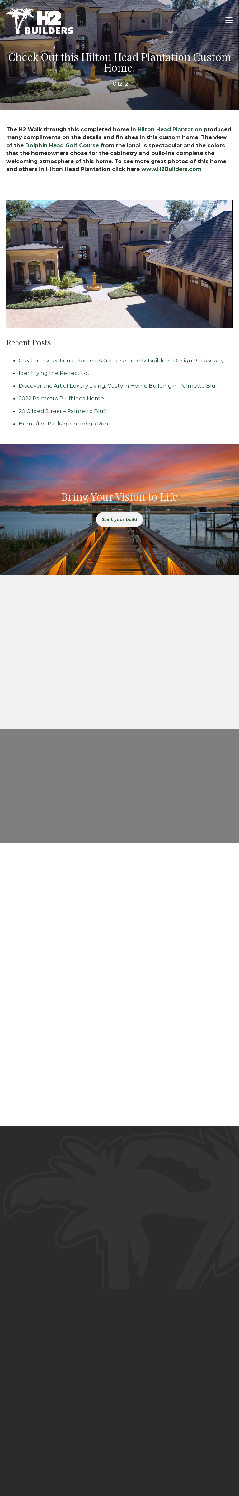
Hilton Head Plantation (170, 129)
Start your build (119, 519)
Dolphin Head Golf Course (63, 145)
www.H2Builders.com (171, 169)
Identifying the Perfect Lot (54, 373)
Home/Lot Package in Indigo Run (63, 423)
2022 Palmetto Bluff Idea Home (61, 398)
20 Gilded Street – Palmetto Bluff (63, 411)
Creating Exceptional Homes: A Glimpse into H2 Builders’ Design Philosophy (121, 360)
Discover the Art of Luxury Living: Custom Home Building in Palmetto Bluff (119, 386)
